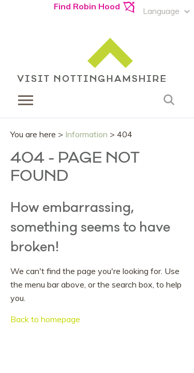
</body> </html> (97, 186)
